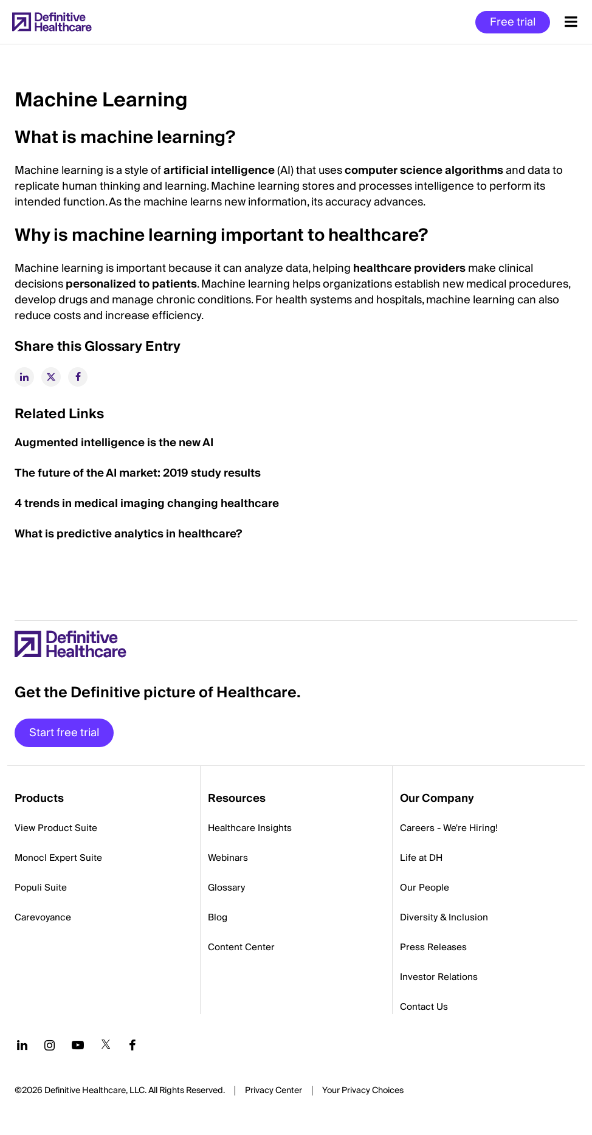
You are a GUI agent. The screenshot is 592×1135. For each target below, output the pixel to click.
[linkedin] (24, 377)
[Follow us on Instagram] (49, 1045)
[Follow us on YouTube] (77, 1045)
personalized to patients (131, 284)
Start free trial (64, 732)
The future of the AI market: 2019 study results (138, 473)
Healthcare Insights (250, 828)
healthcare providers (409, 268)
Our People (424, 887)
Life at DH (421, 857)
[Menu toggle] (571, 21)
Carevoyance (43, 917)
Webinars (228, 857)
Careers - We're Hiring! (449, 828)
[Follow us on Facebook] (132, 1045)
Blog (217, 917)
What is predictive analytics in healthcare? (128, 534)
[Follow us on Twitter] (105, 1045)
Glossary (226, 887)
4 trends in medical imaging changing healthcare (147, 503)
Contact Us (424, 1006)
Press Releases (433, 947)
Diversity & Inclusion (444, 917)
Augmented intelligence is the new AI (114, 442)
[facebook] (78, 377)
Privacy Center (273, 1091)
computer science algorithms (424, 170)
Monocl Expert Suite (58, 857)
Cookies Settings (363, 1091)
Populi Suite (41, 887)
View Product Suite (56, 828)
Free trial (512, 22)
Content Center (241, 947)
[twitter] (51, 377)
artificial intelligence (219, 170)
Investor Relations (439, 977)
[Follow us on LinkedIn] (22, 1045)
